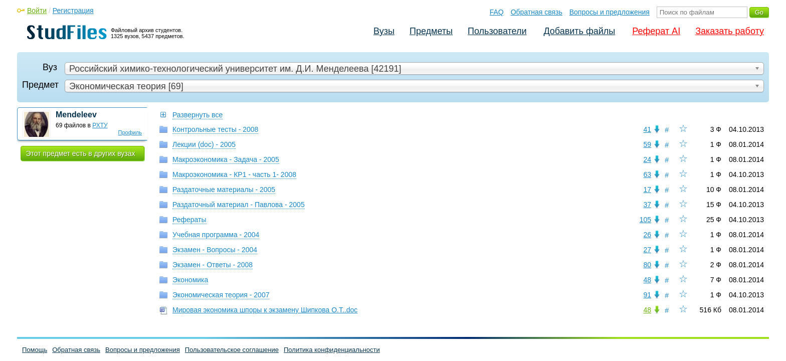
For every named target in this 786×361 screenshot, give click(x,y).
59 (647, 144)
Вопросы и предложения (609, 12)
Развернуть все (197, 115)
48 (647, 280)
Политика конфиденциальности (332, 349)
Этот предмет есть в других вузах (80, 153)
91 (647, 295)
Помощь (34, 349)
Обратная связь (536, 12)
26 (647, 235)
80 (647, 265)
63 (647, 174)
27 (647, 250)
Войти (37, 11)
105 (645, 220)
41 (647, 129)
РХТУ (99, 125)
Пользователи (497, 31)
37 (647, 205)
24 (647, 159)
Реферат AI (656, 31)
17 (647, 190)
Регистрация (73, 11)
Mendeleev (76, 114)
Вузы (384, 31)
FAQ (497, 12)
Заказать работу (729, 31)
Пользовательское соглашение (232, 349)
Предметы (431, 31)
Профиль (130, 132)
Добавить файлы (579, 31)
